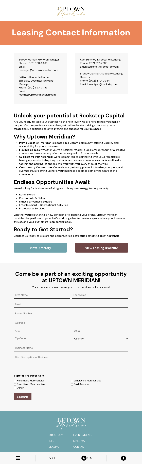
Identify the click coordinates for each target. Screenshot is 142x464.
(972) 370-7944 (99, 80)
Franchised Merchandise (31, 384)
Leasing (54, 446)
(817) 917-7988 (98, 63)
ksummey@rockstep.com (103, 66)
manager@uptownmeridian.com (38, 70)
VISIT (53, 458)
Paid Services (82, 384)
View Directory (40, 248)
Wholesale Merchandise (87, 380)
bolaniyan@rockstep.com (103, 84)
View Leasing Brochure (101, 248)
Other (20, 388)
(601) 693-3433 (37, 63)
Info (52, 441)
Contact (79, 446)
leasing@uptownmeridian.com (37, 94)
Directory (56, 435)
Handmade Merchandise (31, 380)
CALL (88, 458)
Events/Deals (82, 435)
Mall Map (79, 441)
